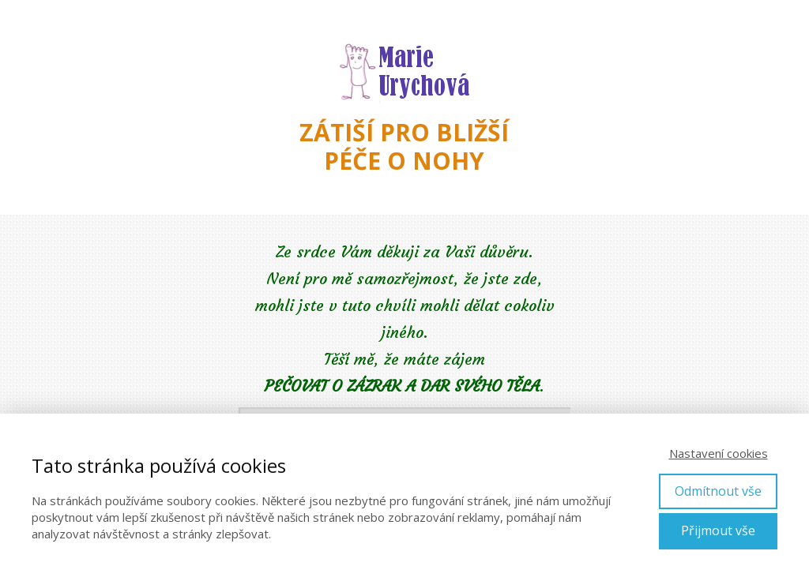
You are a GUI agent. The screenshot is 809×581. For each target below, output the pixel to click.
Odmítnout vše (718, 491)
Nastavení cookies (718, 453)
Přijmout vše (718, 530)
